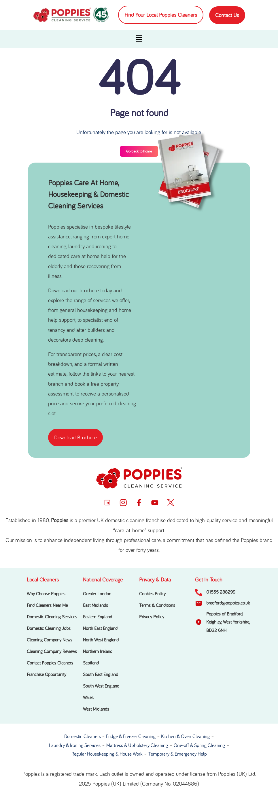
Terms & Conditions (157, 605)
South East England (100, 674)
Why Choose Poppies (46, 593)
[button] (139, 39)
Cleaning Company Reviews (52, 651)
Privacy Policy (151, 617)
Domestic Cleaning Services (52, 617)
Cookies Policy (152, 593)
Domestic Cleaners (82, 736)
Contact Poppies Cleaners (50, 663)
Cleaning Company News (49, 640)
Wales (88, 697)
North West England (101, 640)
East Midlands (95, 605)
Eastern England (97, 617)
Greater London (97, 593)
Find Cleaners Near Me (47, 605)
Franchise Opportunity (46, 674)
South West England (101, 686)
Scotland (91, 663)
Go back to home (139, 151)
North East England (100, 628)
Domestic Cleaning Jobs (49, 628)
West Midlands (96, 709)
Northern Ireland (97, 651)
